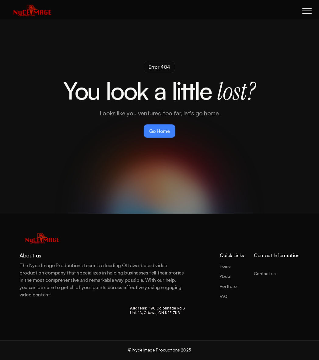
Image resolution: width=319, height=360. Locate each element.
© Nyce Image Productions (154, 349)
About (226, 276)
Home (225, 266)
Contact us (264, 273)
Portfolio (228, 286)
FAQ (223, 296)
